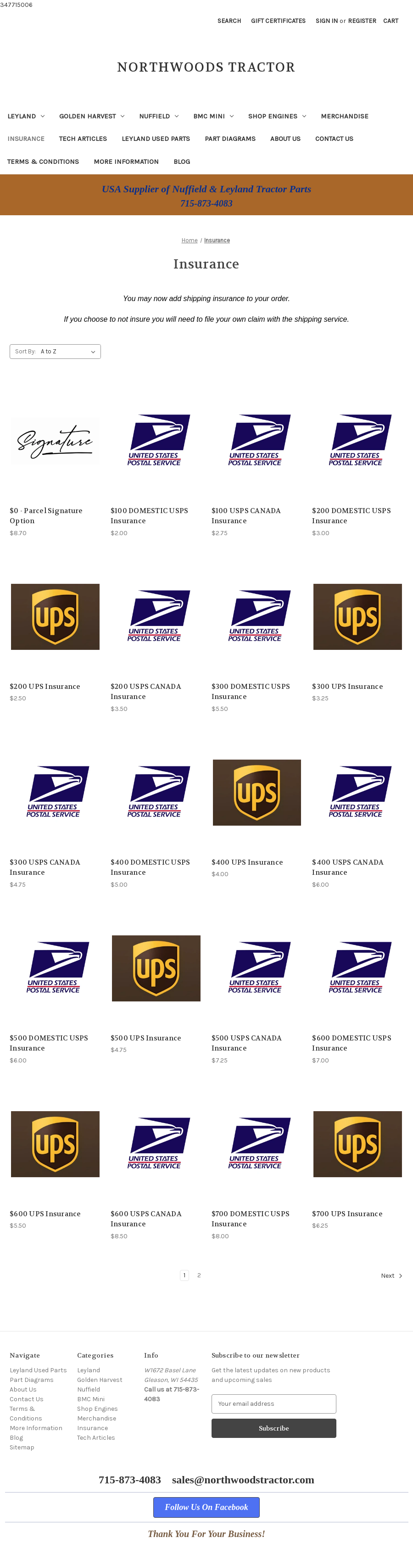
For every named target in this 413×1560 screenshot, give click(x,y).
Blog (181, 161)
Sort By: (25, 351)
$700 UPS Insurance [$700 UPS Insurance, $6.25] (347, 1214)
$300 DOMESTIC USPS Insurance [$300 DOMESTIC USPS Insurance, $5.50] (251, 692)
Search (229, 21)
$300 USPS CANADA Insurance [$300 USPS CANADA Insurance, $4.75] (45, 868)
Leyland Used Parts (156, 138)
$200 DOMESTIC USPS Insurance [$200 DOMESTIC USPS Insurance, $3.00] (351, 516)
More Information (126, 161)
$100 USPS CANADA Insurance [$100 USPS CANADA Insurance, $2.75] (246, 516)
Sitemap (22, 1447)
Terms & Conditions (43, 161)
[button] (206, 1507)
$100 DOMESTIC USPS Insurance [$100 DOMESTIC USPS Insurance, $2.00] (150, 516)
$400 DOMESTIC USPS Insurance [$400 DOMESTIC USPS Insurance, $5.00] (150, 868)
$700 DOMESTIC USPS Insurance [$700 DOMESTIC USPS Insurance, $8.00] (251, 1219)
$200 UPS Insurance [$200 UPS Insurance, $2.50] (45, 686)
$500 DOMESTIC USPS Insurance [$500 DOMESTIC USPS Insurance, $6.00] (49, 1043)
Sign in (327, 21)
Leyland (26, 116)
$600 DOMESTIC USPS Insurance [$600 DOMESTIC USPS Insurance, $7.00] (351, 1043)
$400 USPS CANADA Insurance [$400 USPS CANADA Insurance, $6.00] (348, 868)
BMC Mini (213, 116)
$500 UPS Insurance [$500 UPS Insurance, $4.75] (146, 1038)
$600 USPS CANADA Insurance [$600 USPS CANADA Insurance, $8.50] (146, 1219)
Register (362, 21)
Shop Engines (277, 116)
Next (392, 1275)
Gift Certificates (278, 21)
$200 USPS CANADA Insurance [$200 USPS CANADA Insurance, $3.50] (146, 692)
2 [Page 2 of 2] (199, 1275)
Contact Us (334, 138)
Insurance (26, 138)
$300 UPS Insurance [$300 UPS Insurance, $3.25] (347, 686)
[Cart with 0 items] (390, 21)
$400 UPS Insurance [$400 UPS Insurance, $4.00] (248, 862)
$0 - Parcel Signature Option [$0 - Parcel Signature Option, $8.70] (46, 516)
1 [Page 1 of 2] (184, 1275)
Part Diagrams (230, 138)
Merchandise (344, 116)
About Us (285, 138)
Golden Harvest (91, 116)
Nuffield (159, 116)
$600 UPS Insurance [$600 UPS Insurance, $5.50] (45, 1214)
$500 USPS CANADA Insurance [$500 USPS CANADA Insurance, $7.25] (247, 1043)
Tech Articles (83, 138)
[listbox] (69, 351)
